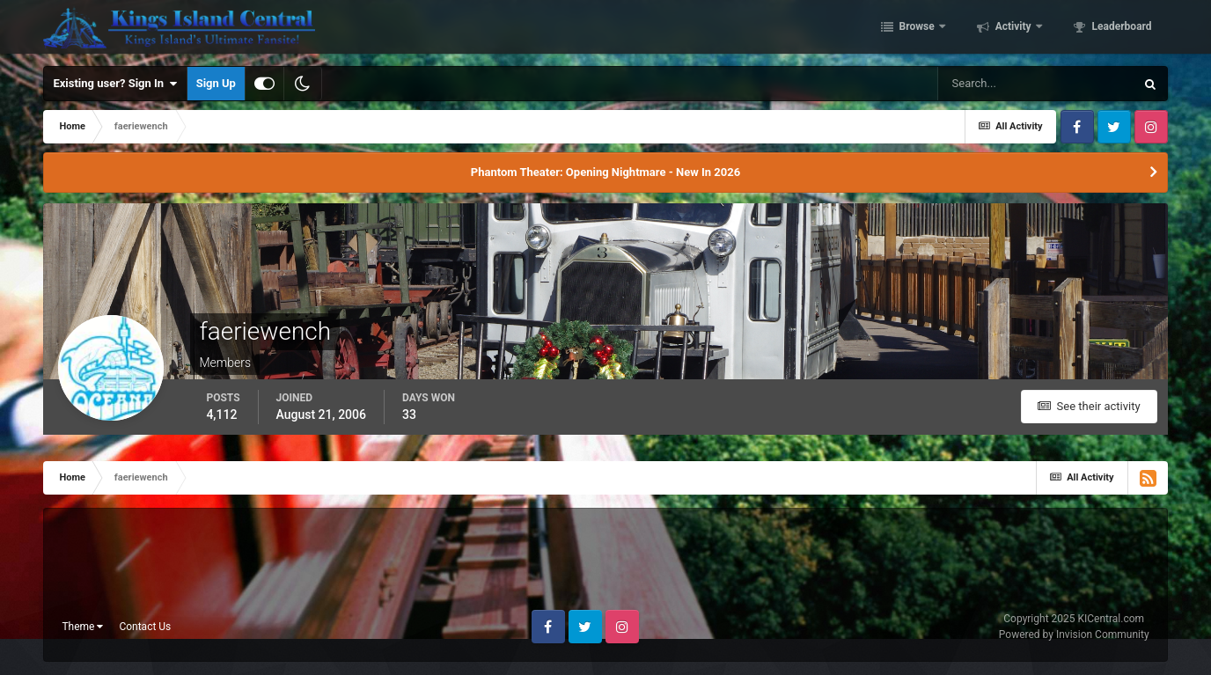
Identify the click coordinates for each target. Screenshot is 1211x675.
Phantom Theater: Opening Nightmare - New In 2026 (605, 172)
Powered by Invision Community (1074, 634)
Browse (917, 29)
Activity (1013, 29)
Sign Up (216, 83)
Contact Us (145, 626)
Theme (82, 626)
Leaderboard (1121, 29)
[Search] (1036, 83)
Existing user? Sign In (115, 83)
